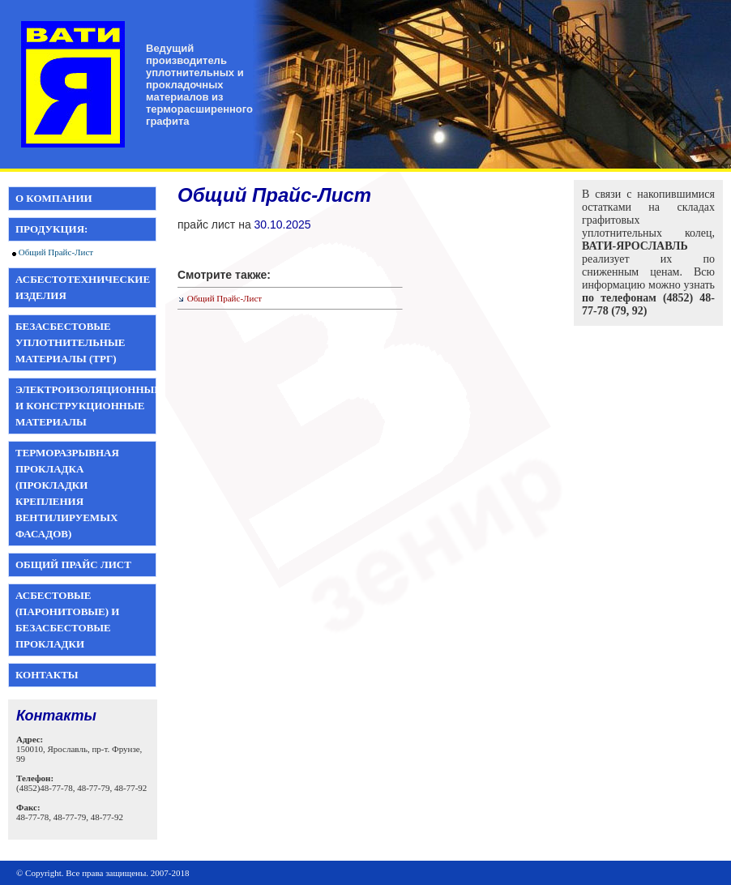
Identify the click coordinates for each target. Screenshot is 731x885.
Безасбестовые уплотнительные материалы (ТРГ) (70, 342)
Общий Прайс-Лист (56, 252)
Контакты (47, 675)
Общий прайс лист (73, 564)
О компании (53, 198)
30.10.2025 (282, 224)
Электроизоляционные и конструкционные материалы (88, 405)
